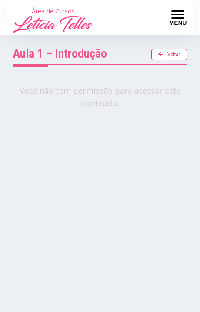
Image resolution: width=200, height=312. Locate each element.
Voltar (169, 55)
